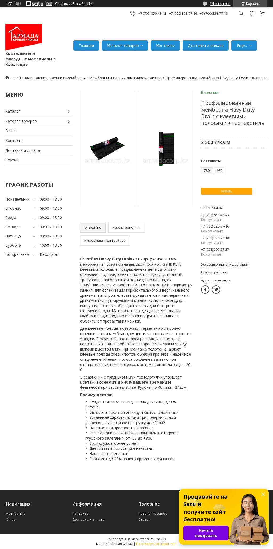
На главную (16, 513)
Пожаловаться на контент (156, 544)
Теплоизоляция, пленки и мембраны (52, 77)
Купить (226, 191)
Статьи (11, 159)
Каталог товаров (123, 45)
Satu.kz (161, 538)
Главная (86, 45)
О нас (10, 130)
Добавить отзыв (251, 13)
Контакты (165, 45)
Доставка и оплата (205, 45)
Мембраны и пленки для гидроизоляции (125, 77)
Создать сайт (65, 4)
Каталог (12, 111)
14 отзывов (220, 3)
